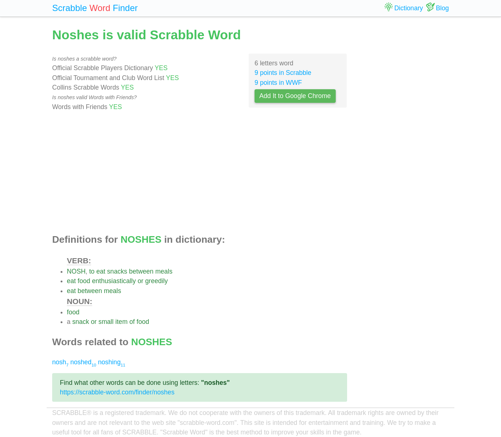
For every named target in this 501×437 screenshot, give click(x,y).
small (105, 321)
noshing (111, 362)
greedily (156, 281)
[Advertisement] (199, 173)
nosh (60, 362)
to (92, 271)
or (141, 281)
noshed (83, 362)
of (132, 321)
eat (100, 271)
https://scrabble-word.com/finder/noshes (117, 392)
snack (80, 321)
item (121, 321)
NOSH (76, 271)
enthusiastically (114, 281)
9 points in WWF (278, 82)
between (141, 271)
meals (164, 271)
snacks (117, 271)
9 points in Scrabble (283, 72)
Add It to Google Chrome (295, 96)
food (84, 281)
